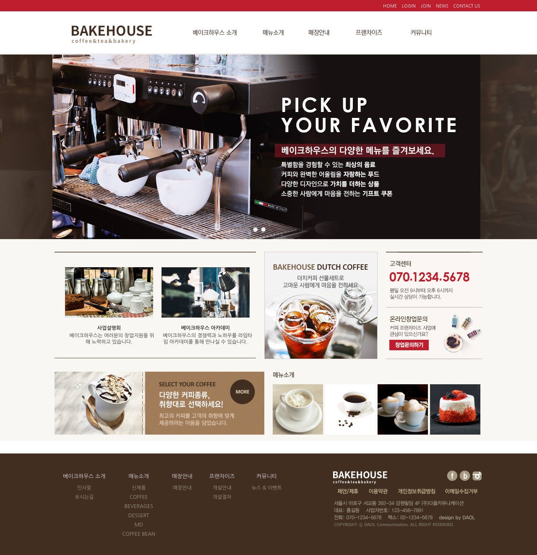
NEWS (442, 6)
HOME (390, 6)
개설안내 (222, 487)
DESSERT (138, 515)
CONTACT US (466, 6)
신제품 (139, 487)
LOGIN (409, 6)
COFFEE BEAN (138, 534)
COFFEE (139, 497)
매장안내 (182, 476)
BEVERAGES (138, 506)
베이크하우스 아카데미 (205, 328)
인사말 (84, 487)
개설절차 (222, 497)
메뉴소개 (138, 476)
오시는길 (84, 497)
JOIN (426, 6)
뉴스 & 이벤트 (267, 487)
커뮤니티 (266, 476)
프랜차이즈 (222, 476)
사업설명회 (109, 328)
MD (138, 524)
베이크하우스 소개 (84, 476)
